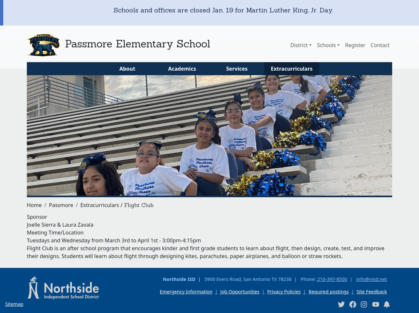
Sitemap (14, 304)
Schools (326, 45)
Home (34, 205)
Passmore (61, 205)
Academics (182, 68)
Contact (380, 45)
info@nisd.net (371, 279)
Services (236, 68)
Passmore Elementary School (137, 43)
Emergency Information (186, 291)
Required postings (328, 291)
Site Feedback (371, 291)
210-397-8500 (332, 279)
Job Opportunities (239, 291)
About (127, 68)
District (299, 45)
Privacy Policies (284, 291)
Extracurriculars (292, 68)
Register (355, 45)
